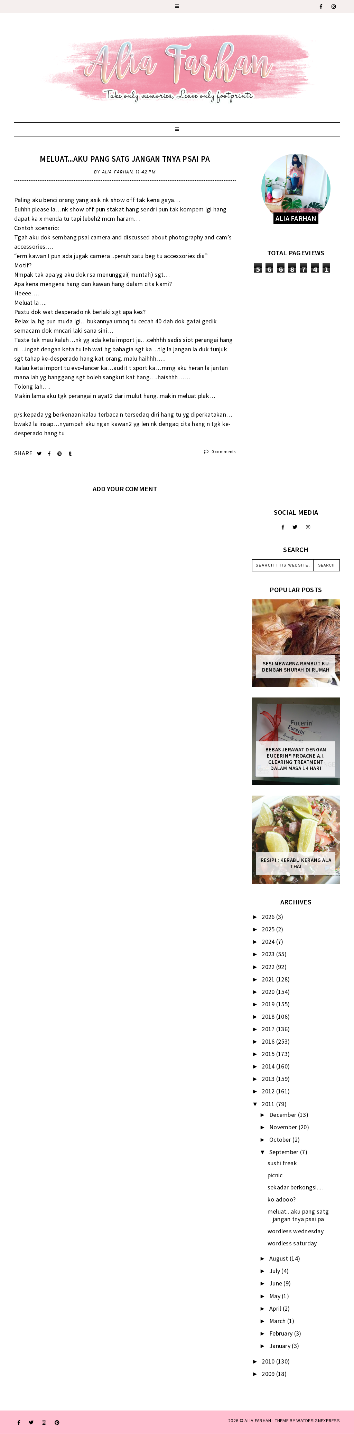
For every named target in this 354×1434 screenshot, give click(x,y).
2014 (269, 1066)
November (284, 1127)
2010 (269, 1361)
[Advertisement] (296, 390)
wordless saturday (292, 1243)
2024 (269, 942)
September (284, 1152)
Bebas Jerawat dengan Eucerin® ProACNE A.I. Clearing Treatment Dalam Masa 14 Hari (296, 759)
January (280, 1346)
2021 (269, 979)
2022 (269, 967)
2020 (269, 992)
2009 (269, 1374)
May (275, 1296)
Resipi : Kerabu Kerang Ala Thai (296, 863)
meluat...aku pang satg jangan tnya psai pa (125, 159)
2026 (269, 917)
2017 (269, 1029)
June (276, 1283)
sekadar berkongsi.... (295, 1187)
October (280, 1139)
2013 (269, 1079)
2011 (269, 1104)
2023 (269, 954)
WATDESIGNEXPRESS (318, 1420)
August (279, 1258)
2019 (269, 1004)
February (281, 1333)
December (283, 1115)
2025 (269, 929)
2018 (269, 1016)
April (276, 1308)
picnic (275, 1175)
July (275, 1271)
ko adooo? (282, 1199)
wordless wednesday (296, 1231)
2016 (269, 1041)
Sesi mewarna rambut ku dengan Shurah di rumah (295, 667)
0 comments (220, 452)
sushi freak (282, 1163)
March (278, 1321)
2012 (269, 1091)
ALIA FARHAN (257, 1420)
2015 (269, 1054)
